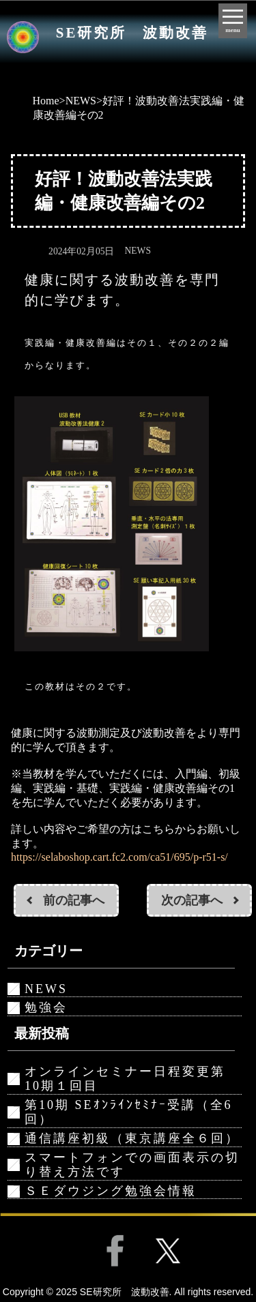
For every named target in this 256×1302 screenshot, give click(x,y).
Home (46, 100)
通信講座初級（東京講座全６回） (132, 1138)
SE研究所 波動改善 (132, 32)
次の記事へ (192, 900)
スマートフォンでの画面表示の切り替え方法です (132, 1165)
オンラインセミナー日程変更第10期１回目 (125, 1079)
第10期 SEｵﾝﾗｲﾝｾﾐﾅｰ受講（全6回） (129, 1112)
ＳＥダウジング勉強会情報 (111, 1191)
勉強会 (46, 1007)
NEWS (81, 100)
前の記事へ (73, 900)
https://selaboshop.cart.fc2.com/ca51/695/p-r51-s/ (119, 857)
